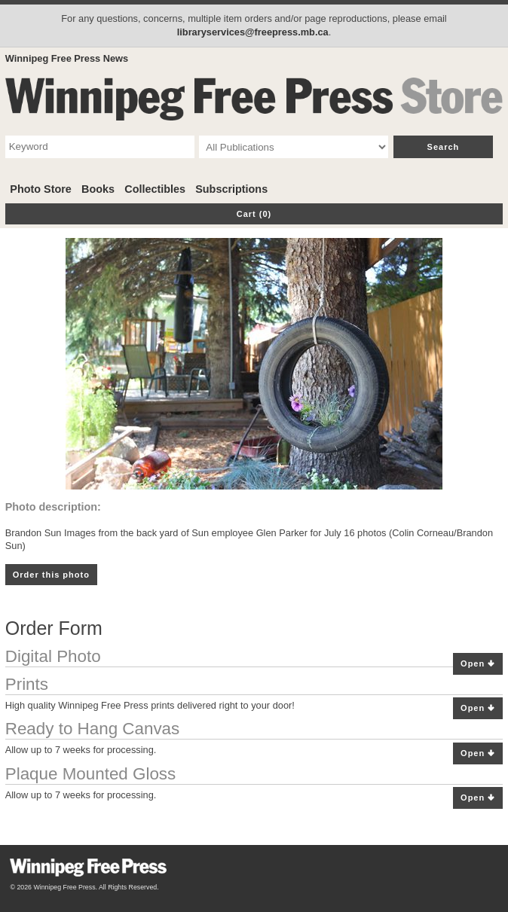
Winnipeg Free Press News (66, 58)
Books (98, 189)
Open (478, 664)
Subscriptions (231, 189)
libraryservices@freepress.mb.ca (253, 32)
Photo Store (41, 189)
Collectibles (154, 189)
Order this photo (51, 574)
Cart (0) (254, 213)
